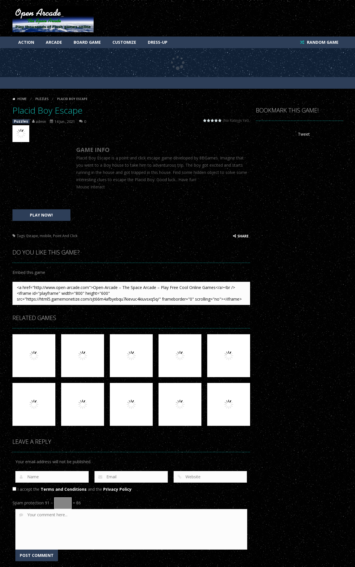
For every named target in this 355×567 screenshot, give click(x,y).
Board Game (87, 42)
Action (26, 42)
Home (22, 99)
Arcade (54, 42)
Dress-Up (158, 42)
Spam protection (28, 503)
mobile (45, 235)
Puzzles (41, 99)
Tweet (304, 134)
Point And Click (65, 235)
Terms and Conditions (64, 489)
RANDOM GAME (322, 42)
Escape (32, 235)
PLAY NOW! (41, 215)
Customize (124, 42)
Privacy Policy (117, 489)
